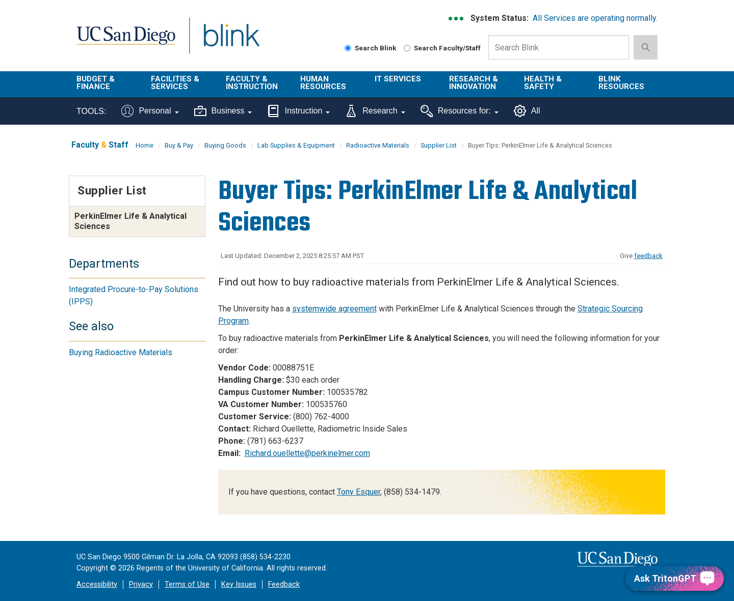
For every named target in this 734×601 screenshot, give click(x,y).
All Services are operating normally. (595, 18)
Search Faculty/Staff (442, 48)
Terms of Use (187, 584)
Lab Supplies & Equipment (296, 145)
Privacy (141, 584)
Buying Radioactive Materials (120, 352)
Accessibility (96, 584)
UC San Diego (125, 41)
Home (144, 145)
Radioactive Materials (377, 145)
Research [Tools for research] (375, 111)
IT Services (398, 78)
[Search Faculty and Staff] (407, 48)
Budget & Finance (95, 82)
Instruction (298, 111)
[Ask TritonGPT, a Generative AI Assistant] (674, 578)
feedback (648, 256)
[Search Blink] (348, 48)
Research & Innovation (473, 82)
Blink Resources (621, 82)
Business (223, 111)
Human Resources (323, 82)
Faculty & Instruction (252, 82)
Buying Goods (225, 145)
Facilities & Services (175, 82)
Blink (231, 41)
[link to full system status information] (456, 18)
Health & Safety (543, 82)
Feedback (284, 584)
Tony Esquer (358, 492)
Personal (149, 111)
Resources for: (460, 111)
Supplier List (439, 145)
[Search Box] (558, 47)
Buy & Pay (179, 145)
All (527, 111)
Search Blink (371, 48)
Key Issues (238, 584)
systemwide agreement (334, 308)
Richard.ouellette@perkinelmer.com (307, 453)
